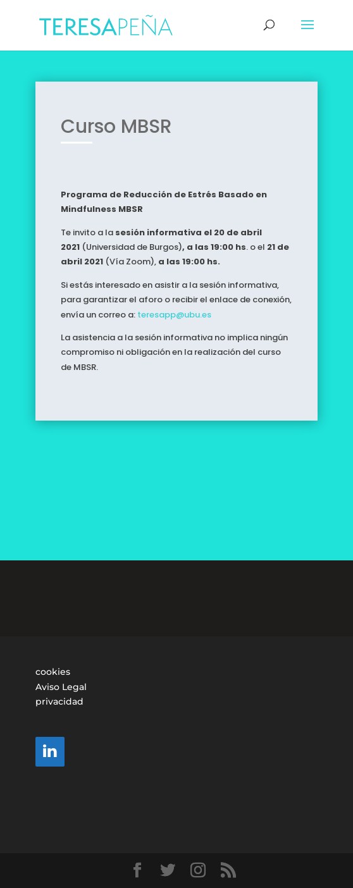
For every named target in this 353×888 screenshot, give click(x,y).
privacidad (59, 701)
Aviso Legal (61, 687)
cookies (52, 671)
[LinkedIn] (50, 752)
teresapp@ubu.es (174, 308)
